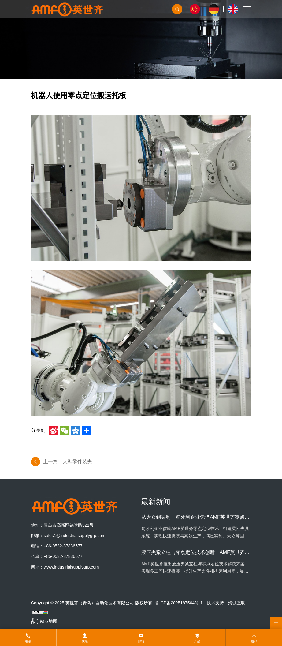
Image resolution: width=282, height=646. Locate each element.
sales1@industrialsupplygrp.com (75, 535)
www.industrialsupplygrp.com (71, 567)
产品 (197, 641)
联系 (85, 641)
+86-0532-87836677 (63, 545)
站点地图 (44, 621)
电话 (28, 641)
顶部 (254, 641)
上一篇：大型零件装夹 (67, 461)
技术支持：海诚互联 (226, 602)
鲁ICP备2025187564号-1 (179, 602)
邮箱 (141, 641)
